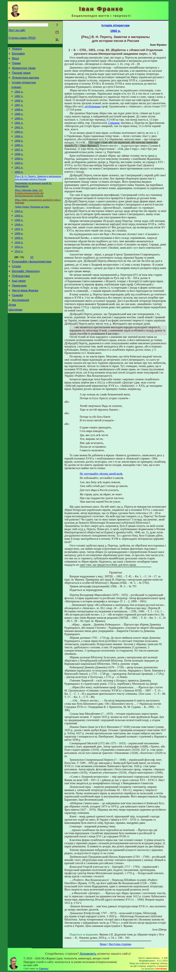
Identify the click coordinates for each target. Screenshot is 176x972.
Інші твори (19, 305)
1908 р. (18, 253)
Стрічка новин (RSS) (22, 37)
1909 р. (18, 258)
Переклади (19, 310)
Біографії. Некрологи (26, 294)
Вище (103, 944)
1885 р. (18, 107)
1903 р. (18, 228)
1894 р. (18, 147)
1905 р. (18, 238)
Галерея (17, 321)
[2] (31, 279)
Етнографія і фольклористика (31, 284)
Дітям (12, 332)
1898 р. (18, 167)
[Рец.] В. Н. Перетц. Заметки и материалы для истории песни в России (38, 193)
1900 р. (18, 176)
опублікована (93, 106)
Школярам (15, 337)
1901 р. (18, 181)
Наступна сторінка (120, 944)
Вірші (15, 60)
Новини (17, 49)
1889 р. (18, 122)
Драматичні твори (24, 70)
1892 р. (18, 137)
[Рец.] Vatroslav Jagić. (29, 209)
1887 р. (18, 112)
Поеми (16, 65)
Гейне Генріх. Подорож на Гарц (32, 223)
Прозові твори (21, 76)
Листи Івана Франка (25, 316)
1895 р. (18, 152)
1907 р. (18, 248)
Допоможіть (88, 953)
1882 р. (18, 102)
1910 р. (18, 263)
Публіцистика (21, 300)
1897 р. (18, 162)
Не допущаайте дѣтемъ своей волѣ (101, 473)
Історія (16, 289)
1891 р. (18, 132)
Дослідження (20, 327)
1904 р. (18, 233)
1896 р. (18, 157)
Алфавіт (16, 92)
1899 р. (18, 172)
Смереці (43, 968)
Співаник (114, 122)
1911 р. (18, 268)
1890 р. (18, 127)
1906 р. (18, 243)
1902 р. (18, 186)
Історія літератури (24, 86)
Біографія (18, 54)
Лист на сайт (17, 30)
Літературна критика (25, 81)
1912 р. (18, 273)
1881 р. (18, 97)
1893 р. (18, 142)
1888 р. (18, 117)
